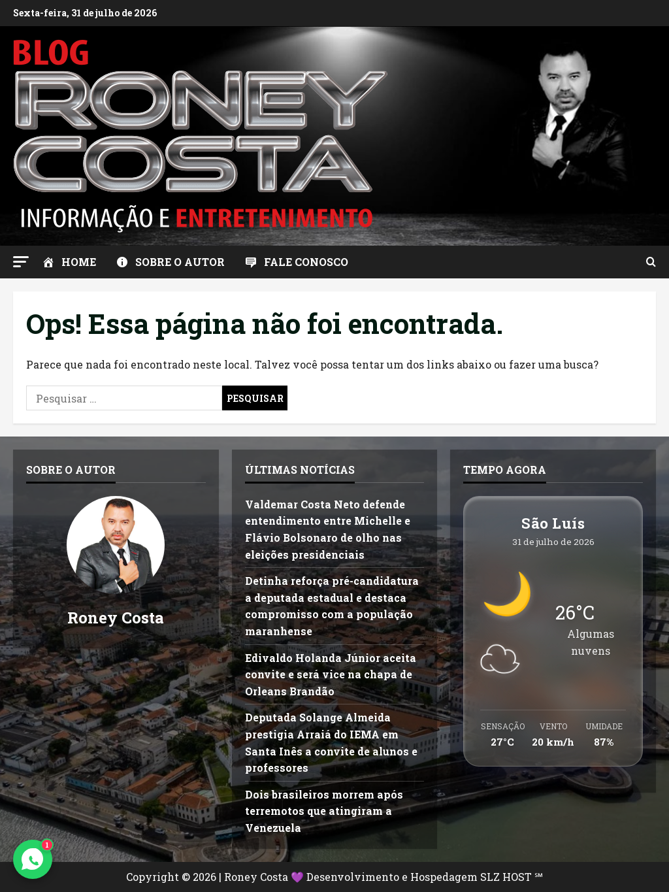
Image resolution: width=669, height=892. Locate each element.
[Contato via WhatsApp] (32, 859)
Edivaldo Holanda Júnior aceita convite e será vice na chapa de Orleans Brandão (330, 674)
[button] (21, 261)
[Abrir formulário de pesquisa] (651, 262)
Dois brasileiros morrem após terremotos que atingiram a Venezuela (324, 810)
